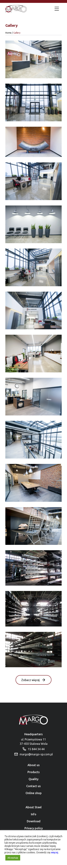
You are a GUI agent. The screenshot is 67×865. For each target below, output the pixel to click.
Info (33, 814)
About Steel (34, 807)
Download (33, 821)
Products (34, 772)
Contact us (33, 786)
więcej (54, 852)
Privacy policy (33, 828)
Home (8, 33)
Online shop (34, 793)
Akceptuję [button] (13, 857)
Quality (33, 779)
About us (34, 765)
